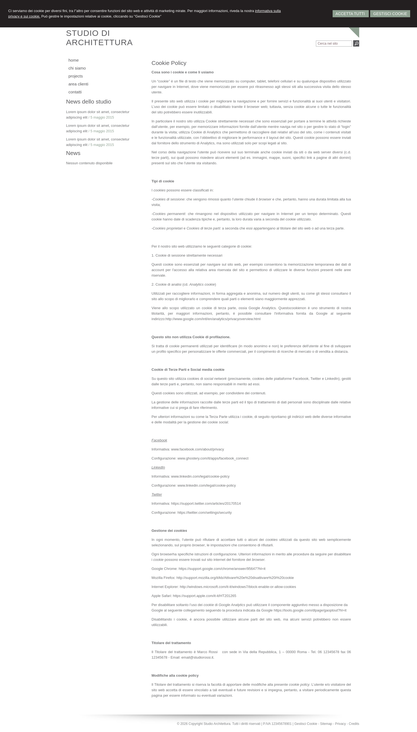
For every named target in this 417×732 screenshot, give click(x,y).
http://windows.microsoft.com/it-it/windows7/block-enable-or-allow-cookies (238, 587)
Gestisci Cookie (390, 14)
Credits (354, 724)
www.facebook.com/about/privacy (197, 449)
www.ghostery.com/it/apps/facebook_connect (213, 458)
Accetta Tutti (351, 14)
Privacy (340, 724)
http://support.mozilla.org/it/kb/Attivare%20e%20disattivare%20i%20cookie (235, 578)
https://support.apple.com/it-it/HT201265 (204, 596)
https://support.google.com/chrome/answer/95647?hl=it (222, 569)
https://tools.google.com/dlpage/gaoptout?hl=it (310, 610)
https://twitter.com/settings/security (205, 512)
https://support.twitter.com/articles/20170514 (206, 503)
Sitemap (326, 724)
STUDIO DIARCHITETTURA (99, 37)
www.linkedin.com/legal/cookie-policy (200, 476)
